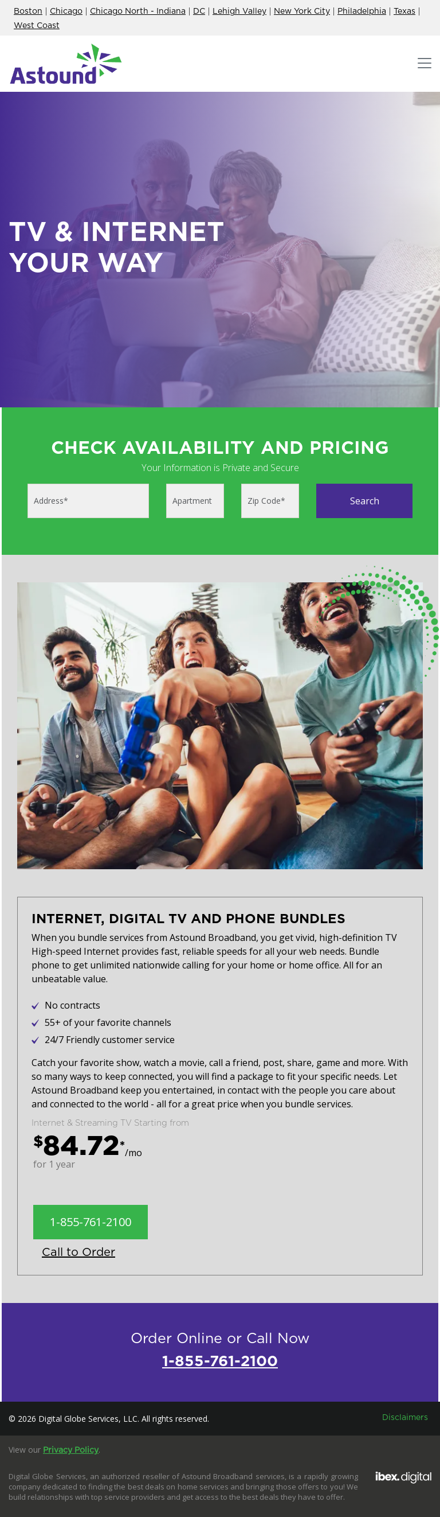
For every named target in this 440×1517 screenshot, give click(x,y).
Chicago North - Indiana (138, 11)
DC (199, 11)
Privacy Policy (71, 1450)
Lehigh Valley (239, 11)
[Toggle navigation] (424, 63)
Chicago (66, 11)
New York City (302, 11)
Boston (28, 11)
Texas (404, 11)
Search (364, 501)
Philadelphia (361, 11)
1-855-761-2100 (90, 1222)
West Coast (37, 26)
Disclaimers (405, 1418)
